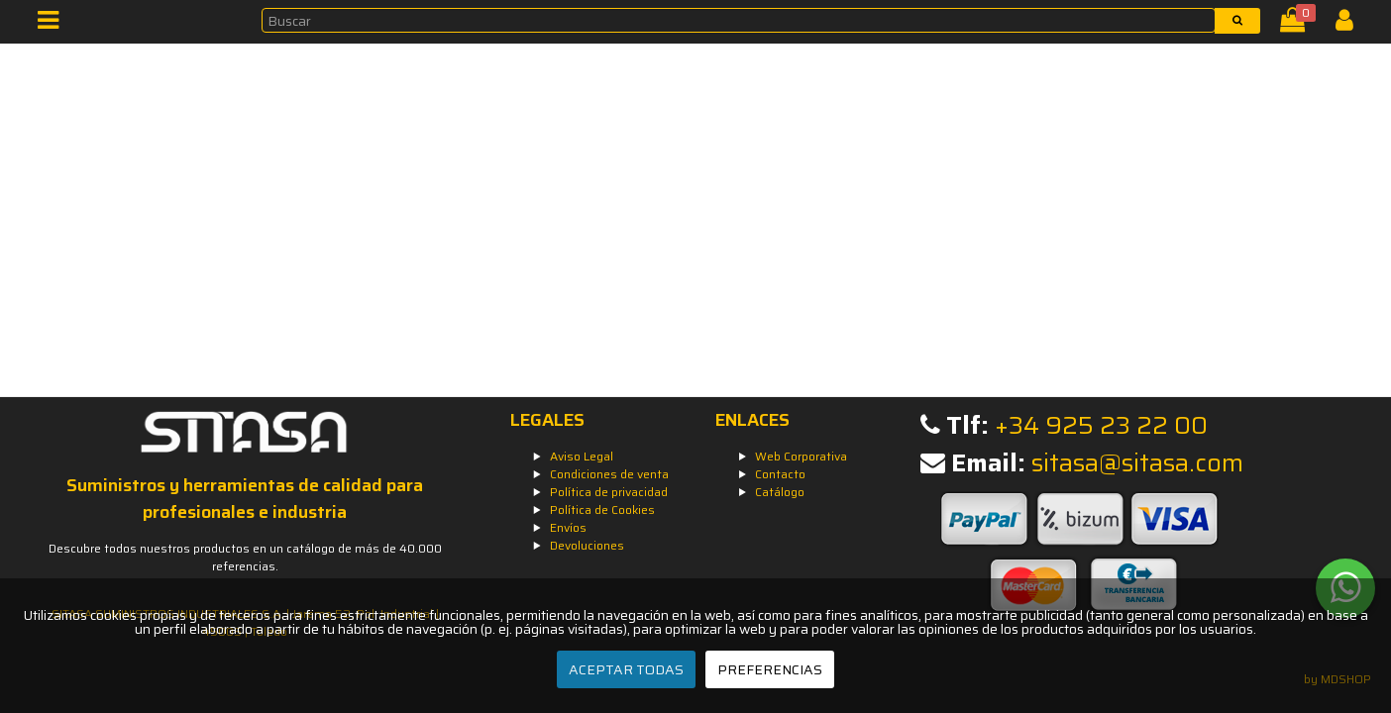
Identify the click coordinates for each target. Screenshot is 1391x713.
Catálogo (779, 491)
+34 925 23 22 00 (1101, 425)
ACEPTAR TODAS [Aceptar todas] (626, 669)
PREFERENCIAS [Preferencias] (769, 669)
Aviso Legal (581, 456)
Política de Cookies (602, 509)
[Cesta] (1296, 24)
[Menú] (54, 24)
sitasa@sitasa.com (1137, 463)
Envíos (568, 527)
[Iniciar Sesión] (1352, 24)
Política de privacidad (609, 491)
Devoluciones (587, 545)
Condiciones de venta (609, 473)
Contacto (780, 473)
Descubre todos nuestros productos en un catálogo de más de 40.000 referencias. (245, 557)
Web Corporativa (801, 456)
